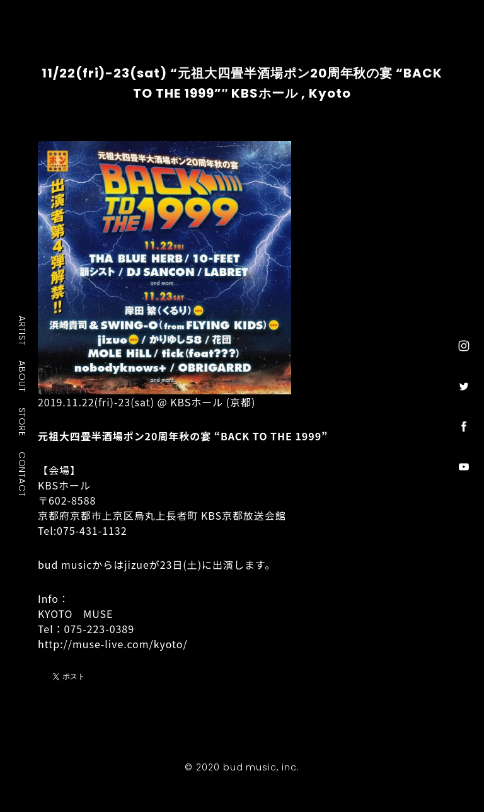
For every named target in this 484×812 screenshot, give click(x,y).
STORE (22, 421)
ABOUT (22, 376)
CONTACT (22, 473)
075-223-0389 (99, 628)
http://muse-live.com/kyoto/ (113, 643)
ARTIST (22, 330)
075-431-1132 (92, 530)
